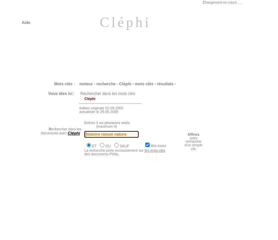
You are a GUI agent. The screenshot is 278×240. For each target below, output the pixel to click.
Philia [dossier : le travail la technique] (64, 235)
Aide (26, 22)
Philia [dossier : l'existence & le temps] (65, 196)
